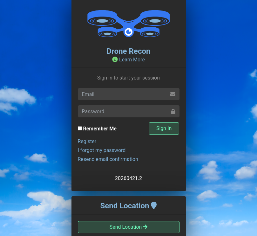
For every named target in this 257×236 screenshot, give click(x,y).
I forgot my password (102, 150)
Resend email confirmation (108, 159)
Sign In (164, 128)
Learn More (128, 60)
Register (87, 141)
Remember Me (99, 129)
